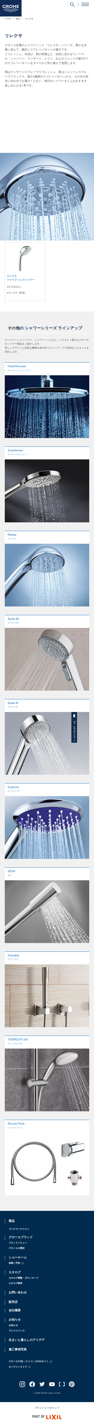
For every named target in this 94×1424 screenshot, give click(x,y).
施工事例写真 (18, 1349)
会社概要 (15, 1310)
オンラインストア (18, 1367)
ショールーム (18, 1257)
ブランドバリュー (18, 1243)
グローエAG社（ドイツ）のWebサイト (29, 1362)
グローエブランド (21, 1237)
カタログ (15, 1272)
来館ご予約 (14, 1263)
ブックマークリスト (91, 729)
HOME (8, 19)
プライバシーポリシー (47, 1408)
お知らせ (15, 1319)
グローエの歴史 (17, 1248)
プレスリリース (17, 1331)
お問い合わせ (18, 1292)
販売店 (13, 1302)
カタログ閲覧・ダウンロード (24, 1278)
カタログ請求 (15, 1283)
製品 (18, 19)
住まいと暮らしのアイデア (27, 1340)
